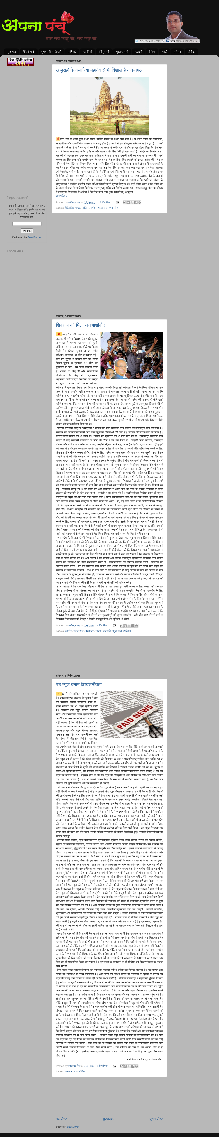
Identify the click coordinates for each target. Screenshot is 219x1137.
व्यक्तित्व (127, 630)
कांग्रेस (68, 630)
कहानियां (87, 51)
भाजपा (98, 630)
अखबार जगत (71, 1071)
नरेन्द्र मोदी (79, 630)
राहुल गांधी (117, 630)
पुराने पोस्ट (156, 1119)
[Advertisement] (109, 233)
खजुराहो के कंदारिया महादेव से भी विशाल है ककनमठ (99, 70)
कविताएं (72, 51)
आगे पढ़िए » (61, 195)
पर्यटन (93, 207)
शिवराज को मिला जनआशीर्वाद (80, 325)
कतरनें (138, 51)
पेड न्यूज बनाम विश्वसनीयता (79, 684)
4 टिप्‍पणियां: (103, 625)
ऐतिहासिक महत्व (72, 207)
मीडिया (151, 51)
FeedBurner (34, 237)
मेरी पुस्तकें (104, 51)
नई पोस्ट (61, 1119)
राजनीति (107, 630)
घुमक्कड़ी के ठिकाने (51, 51)
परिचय (177, 51)
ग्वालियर (85, 207)
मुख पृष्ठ (12, 51)
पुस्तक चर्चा (122, 51)
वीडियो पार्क (29, 51)
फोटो (164, 51)
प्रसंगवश (89, 630)
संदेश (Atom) (73, 1126)
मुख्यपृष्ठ (108, 1119)
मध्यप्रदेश (113, 207)
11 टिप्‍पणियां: (105, 202)
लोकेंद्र (191, 51)
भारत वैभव (103, 207)
